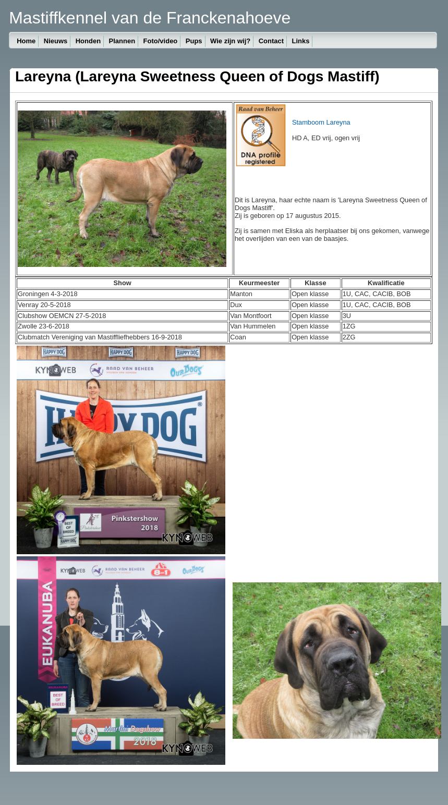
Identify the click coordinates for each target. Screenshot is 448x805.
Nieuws (56, 41)
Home (26, 41)
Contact (271, 41)
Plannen (122, 41)
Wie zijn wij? (230, 41)
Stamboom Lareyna (321, 122)
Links (300, 41)
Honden (88, 41)
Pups (194, 41)
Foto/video (160, 41)
